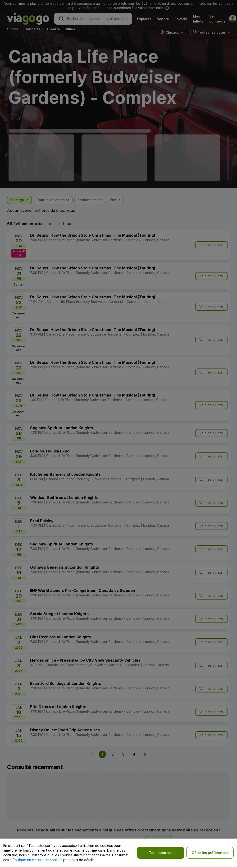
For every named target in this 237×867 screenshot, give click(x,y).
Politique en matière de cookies (37, 860)
